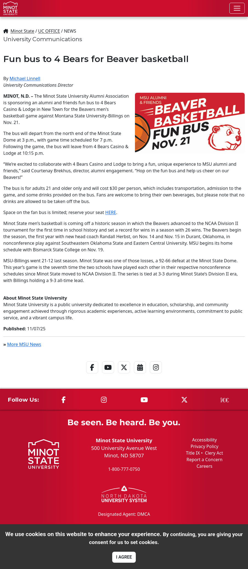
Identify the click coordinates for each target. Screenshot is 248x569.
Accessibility (204, 440)
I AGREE (124, 557)
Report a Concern (204, 460)
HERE (110, 212)
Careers (204, 466)
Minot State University (124, 440)
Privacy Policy (204, 446)
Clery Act (214, 453)
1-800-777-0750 (124, 469)
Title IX (193, 453)
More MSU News (24, 344)
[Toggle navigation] (237, 8)
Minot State (22, 31)
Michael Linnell (25, 78)
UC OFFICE (49, 31)
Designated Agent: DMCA (124, 514)
